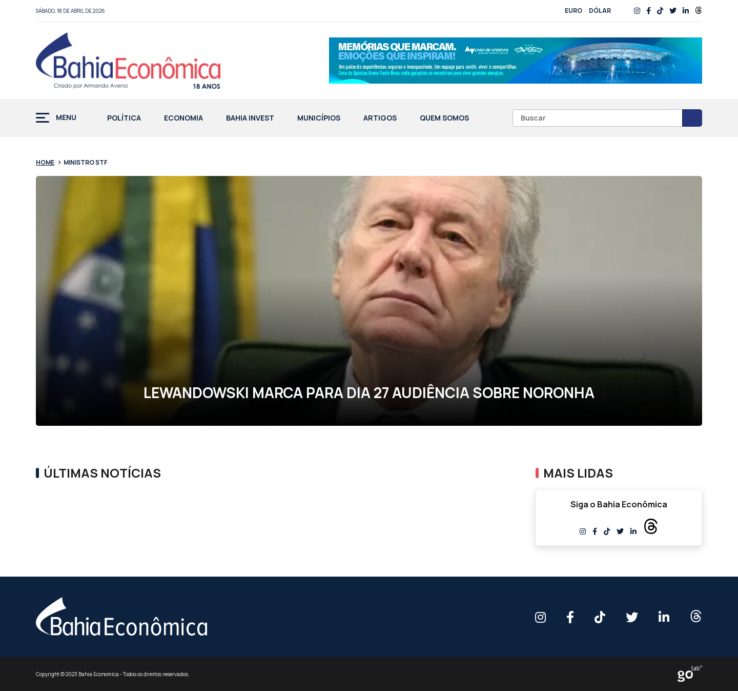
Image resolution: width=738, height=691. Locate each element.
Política (124, 118)
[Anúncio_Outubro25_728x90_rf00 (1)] (515, 60)
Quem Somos (444, 118)
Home (45, 162)
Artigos (380, 118)
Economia (183, 118)
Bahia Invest (250, 118)
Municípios (318, 118)
